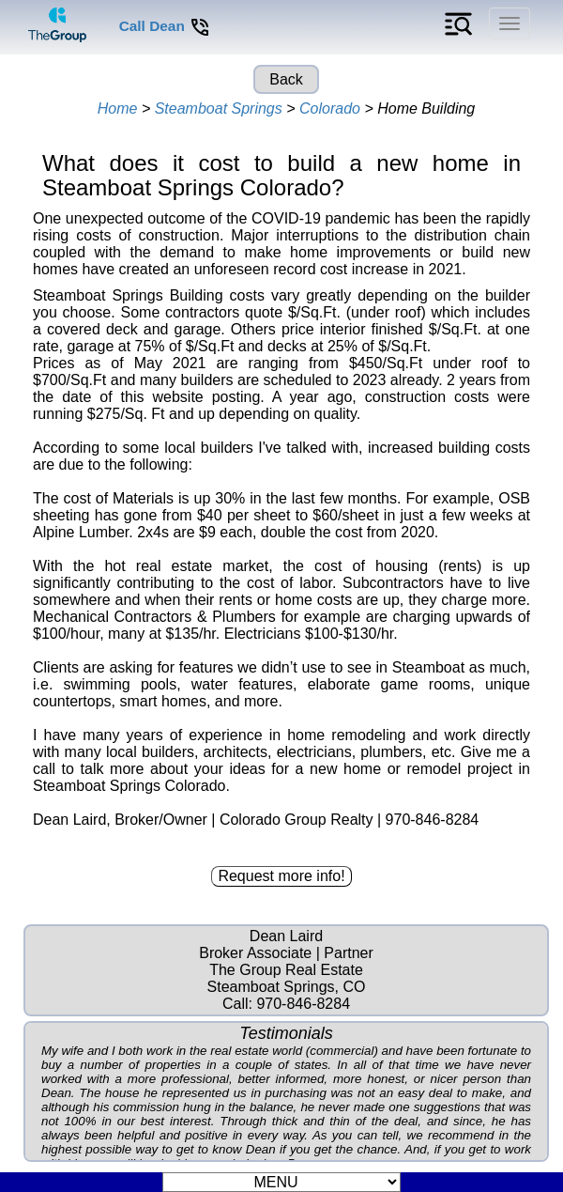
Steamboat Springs (218, 108)
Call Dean (165, 26)
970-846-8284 (303, 1004)
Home (118, 108)
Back (286, 79)
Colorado (329, 108)
